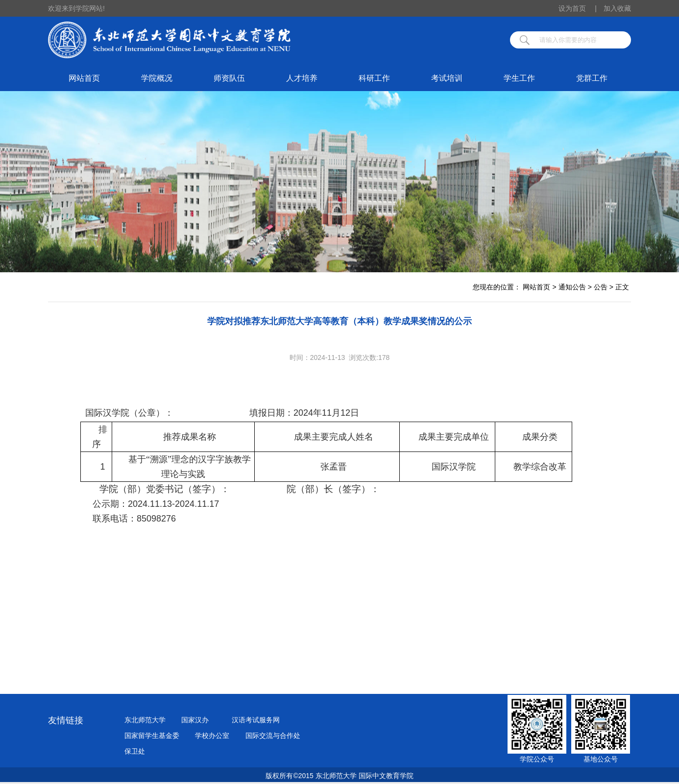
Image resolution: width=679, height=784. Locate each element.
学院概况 (156, 78)
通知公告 (572, 287)
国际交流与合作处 (272, 735)
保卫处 (134, 751)
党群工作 (591, 78)
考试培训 (446, 78)
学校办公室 (212, 735)
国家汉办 (195, 720)
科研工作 (374, 78)
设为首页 (577, 8)
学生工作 (519, 78)
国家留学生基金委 (151, 735)
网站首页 (84, 78)
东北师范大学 (145, 720)
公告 (600, 287)
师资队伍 (229, 78)
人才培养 (301, 78)
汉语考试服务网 (256, 720)
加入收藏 (617, 8)
